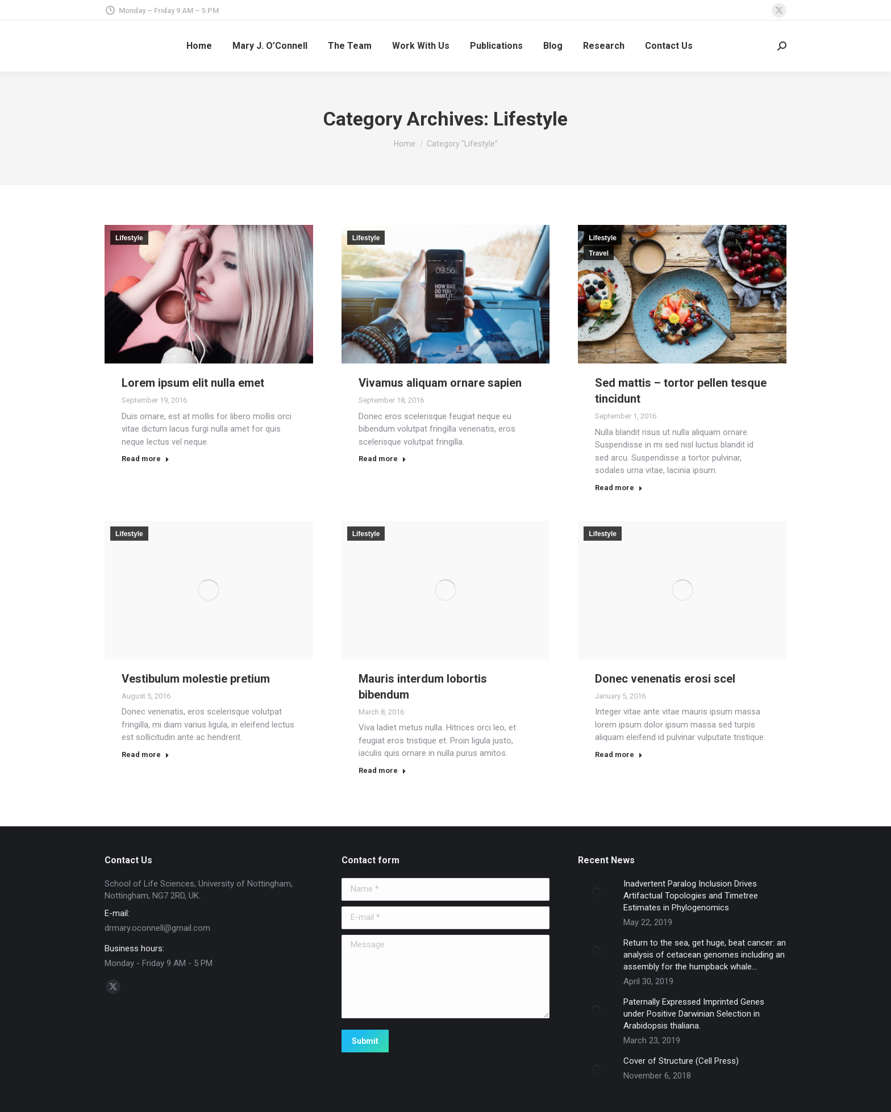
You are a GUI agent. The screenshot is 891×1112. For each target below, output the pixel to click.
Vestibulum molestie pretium (196, 678)
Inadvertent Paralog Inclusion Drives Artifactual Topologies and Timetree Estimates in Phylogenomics (690, 896)
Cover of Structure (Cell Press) (681, 1061)
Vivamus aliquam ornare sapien (440, 383)
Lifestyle (129, 238)
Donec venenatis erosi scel (665, 678)
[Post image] (596, 892)
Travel (599, 253)
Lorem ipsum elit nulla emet (193, 383)
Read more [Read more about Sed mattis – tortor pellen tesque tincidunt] (619, 487)
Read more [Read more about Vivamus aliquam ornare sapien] (382, 458)
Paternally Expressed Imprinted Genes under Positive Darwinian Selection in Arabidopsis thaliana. (693, 1014)
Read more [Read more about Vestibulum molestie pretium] (145, 754)
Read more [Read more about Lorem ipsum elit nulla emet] (145, 458)
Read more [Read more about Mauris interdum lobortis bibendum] (382, 770)
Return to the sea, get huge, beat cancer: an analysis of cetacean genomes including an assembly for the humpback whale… (704, 955)
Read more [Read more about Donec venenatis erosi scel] (619, 754)
